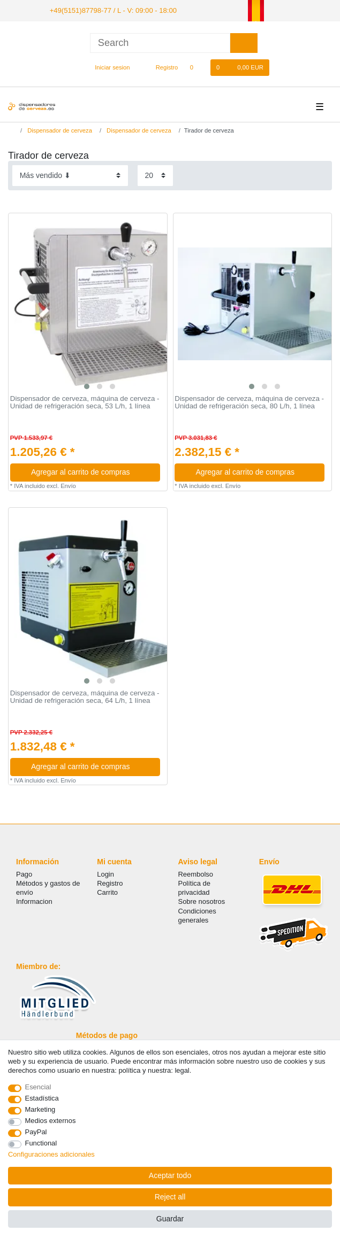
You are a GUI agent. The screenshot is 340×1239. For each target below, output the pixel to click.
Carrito (107, 891)
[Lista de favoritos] (197, 66)
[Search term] (160, 42)
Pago (24, 873)
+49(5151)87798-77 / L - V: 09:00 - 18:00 (106, 9)
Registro (110, 882)
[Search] (244, 42)
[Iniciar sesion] (107, 66)
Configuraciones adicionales (51, 1154)
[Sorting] (70, 174)
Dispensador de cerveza (59, 129)
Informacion (34, 901)
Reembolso (195, 873)
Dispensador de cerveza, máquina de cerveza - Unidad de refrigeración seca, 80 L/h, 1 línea (249, 401)
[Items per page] (155, 174)
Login (105, 873)
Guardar (170, 1218)
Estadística (42, 1098)
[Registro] (161, 66)
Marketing (40, 1109)
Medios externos (50, 1121)
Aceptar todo (170, 1175)
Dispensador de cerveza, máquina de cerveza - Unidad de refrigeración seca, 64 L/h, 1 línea (85, 696)
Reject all (170, 1196)
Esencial (38, 1087)
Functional (41, 1143)
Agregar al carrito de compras (91, 471)
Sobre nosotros (201, 901)
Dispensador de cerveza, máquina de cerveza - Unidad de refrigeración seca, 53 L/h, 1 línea (85, 401)
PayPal (36, 1132)
